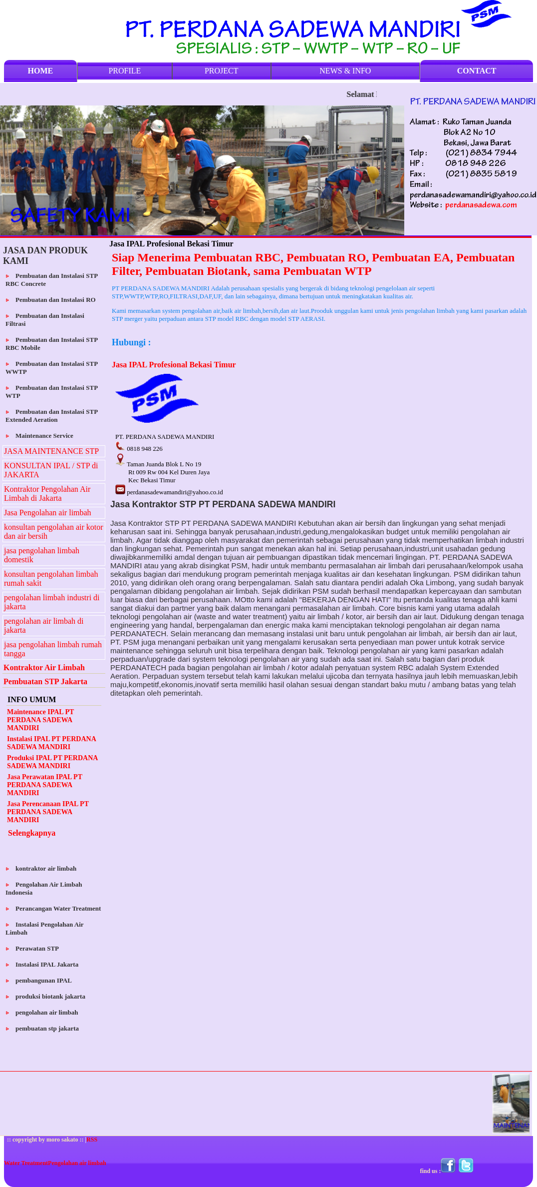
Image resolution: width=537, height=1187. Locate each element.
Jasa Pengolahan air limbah (47, 512)
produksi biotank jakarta (46, 996)
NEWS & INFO (345, 70)
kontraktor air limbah (41, 868)
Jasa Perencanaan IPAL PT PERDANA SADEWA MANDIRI (48, 812)
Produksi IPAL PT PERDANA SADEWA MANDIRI (52, 762)
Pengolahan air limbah (77, 1163)
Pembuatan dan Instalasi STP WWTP (51, 367)
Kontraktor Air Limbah (44, 667)
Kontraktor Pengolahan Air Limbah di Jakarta (47, 493)
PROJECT (222, 70)
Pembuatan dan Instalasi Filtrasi (44, 319)
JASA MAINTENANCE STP (51, 451)
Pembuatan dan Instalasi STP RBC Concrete (51, 279)
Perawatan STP (32, 948)
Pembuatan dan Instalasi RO (51, 299)
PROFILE (124, 70)
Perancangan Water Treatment (54, 908)
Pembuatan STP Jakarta (45, 681)
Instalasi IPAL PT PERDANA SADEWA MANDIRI (51, 743)
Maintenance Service (40, 435)
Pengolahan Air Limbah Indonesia (43, 888)
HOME (40, 70)
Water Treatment (26, 1163)
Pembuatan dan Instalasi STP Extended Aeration (51, 415)
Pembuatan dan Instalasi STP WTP (51, 391)
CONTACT (477, 70)
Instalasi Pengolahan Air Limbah (44, 928)
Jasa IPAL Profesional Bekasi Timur (174, 364)
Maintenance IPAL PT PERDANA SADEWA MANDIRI (40, 720)
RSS (91, 1139)
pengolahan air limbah (42, 1012)
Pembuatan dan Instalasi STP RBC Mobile (51, 343)
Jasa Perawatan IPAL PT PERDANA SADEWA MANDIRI (44, 785)
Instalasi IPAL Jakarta (42, 964)
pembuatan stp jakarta (42, 1028)
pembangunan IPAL (39, 980)
